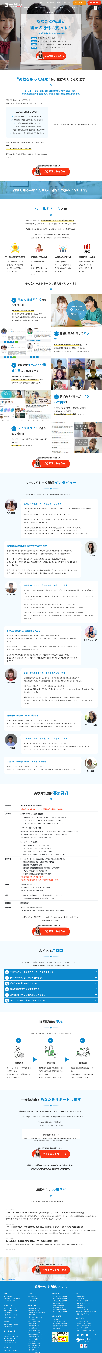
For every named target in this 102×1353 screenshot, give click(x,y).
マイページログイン (10, 1301)
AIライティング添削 (34, 1352)
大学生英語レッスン (34, 1330)
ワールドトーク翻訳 (82, 1328)
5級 (44, 1313)
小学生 (77, 1314)
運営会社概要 (56, 1328)
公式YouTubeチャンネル (83, 1303)
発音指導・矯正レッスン (35, 1317)
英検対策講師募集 (58, 1303)
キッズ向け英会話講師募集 (60, 1298)
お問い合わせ (32, 1301)
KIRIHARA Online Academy (84, 1325)
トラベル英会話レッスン (35, 1339)
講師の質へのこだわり (11, 1315)
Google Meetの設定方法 (11, 1336)
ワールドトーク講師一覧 (11, 1324)
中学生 (81, 1314)
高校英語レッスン (34, 1328)
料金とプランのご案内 (11, 1350)
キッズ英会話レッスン (35, 1321)
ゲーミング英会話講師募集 (60, 1312)
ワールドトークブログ (83, 1309)
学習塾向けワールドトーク (84, 1323)
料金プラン (51, 12)
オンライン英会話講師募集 (60, 1296)
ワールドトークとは (10, 1308)
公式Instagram (81, 1296)
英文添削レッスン (34, 1341)
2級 (34, 1313)
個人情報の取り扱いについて (61, 1323)
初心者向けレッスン (34, 1308)
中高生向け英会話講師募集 (60, 1301)
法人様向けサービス (34, 1345)
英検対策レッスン (34, 1310)
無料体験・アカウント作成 (12, 1298)
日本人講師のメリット (11, 1310)
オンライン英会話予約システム (85, 1330)
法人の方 (42, 2)
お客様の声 (8, 1313)
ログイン (79, 2)
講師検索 (25, 7)
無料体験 (94, 2)
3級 (40, 1313)
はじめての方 (58, 7)
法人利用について (10, 1317)
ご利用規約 (56, 1319)
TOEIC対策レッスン (34, 1315)
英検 (77, 1312)
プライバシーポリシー (59, 1321)
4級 (42, 1313)
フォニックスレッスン (35, 1332)
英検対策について (41, 7)
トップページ (8, 1296)
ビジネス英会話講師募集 (59, 1309)
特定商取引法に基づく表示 (60, 1326)
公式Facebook (81, 1307)
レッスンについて (74, 7)
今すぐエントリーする (54, 1154)
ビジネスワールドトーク (83, 1321)
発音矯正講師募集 (58, 1307)
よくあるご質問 (33, 1298)
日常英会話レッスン (34, 1337)
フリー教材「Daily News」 (12, 1343)
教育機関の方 (50, 2)
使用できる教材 (9, 1340)
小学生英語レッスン (34, 1323)
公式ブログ (67, 2)
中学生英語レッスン (34, 1326)
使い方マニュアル (34, 1296)
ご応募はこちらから (54, 55)
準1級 (31, 1313)
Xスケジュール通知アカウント (85, 1301)
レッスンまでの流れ (10, 1334)
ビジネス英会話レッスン (35, 1334)
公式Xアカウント (81, 1298)
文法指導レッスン (34, 1319)
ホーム (3, 1279)
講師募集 (59, 2)
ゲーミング (86, 1314)
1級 (29, 1313)
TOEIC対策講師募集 (58, 1305)
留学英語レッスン (34, 1350)
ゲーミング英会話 (34, 1348)
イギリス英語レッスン (35, 1343)
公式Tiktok (80, 1305)
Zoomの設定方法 (10, 1338)
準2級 (37, 1313)
